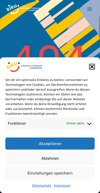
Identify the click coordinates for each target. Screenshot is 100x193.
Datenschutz (41, 185)
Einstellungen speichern (50, 173)
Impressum (62, 185)
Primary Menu (89, 9)
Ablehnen (50, 158)
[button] (92, 66)
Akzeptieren (50, 143)
